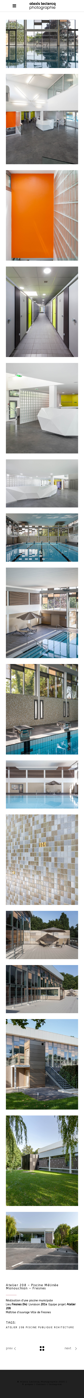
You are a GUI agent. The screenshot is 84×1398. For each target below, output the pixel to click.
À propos (27, 1384)
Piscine (31, 1327)
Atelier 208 (15, 1327)
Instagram (55, 1384)
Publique (45, 1327)
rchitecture (64, 1327)
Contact (41, 1384)
